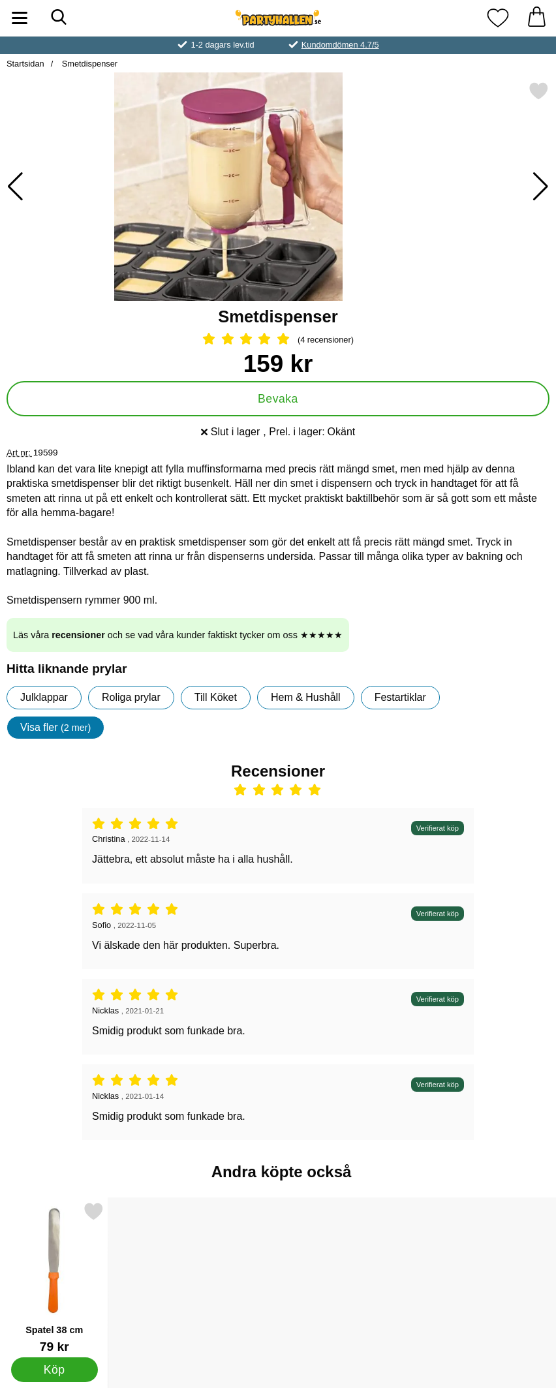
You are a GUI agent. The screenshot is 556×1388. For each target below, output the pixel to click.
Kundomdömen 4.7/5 (340, 45)
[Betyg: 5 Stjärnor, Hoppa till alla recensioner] (278, 340)
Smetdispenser (88, 64)
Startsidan (25, 64)
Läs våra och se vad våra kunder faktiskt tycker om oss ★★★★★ (178, 635)
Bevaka (278, 398)
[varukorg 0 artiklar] (536, 18)
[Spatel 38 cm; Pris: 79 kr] (54, 1277)
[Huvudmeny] (19, 18)
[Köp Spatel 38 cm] (54, 1369)
